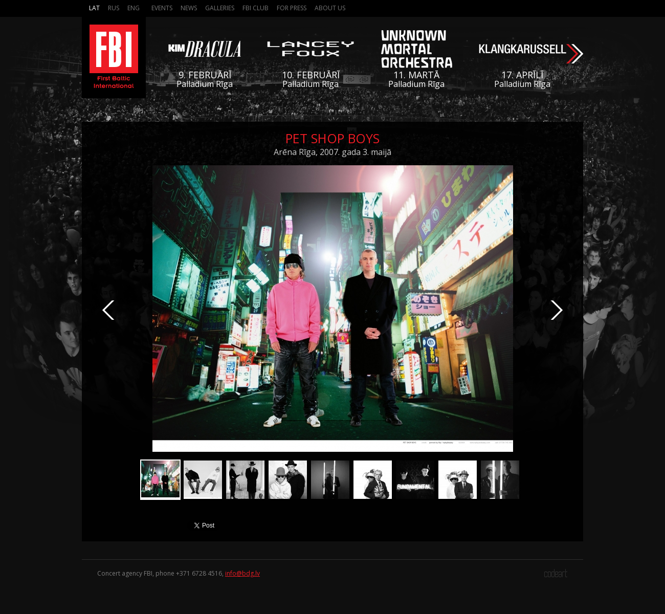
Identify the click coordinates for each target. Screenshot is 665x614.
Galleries (219, 8)
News (189, 8)
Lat (94, 8)
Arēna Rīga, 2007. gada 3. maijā (332, 152)
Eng (133, 8)
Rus (113, 8)
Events (161, 8)
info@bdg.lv (242, 573)
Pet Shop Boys (332, 138)
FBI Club (255, 8)
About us (330, 8)
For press (291, 8)
